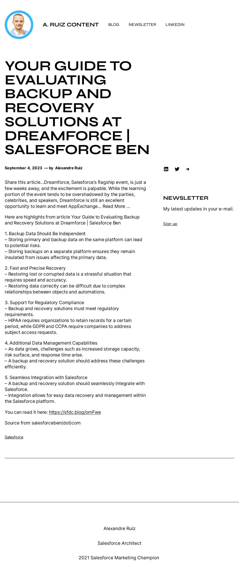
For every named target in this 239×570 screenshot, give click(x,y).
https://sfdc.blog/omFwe (75, 412)
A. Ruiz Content (71, 24)
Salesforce (14, 437)
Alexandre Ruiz (119, 528)
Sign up (170, 224)
